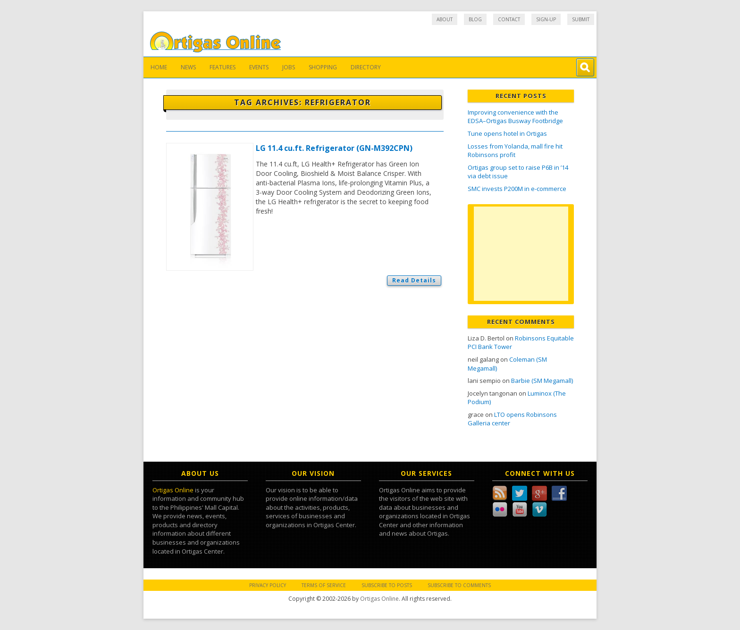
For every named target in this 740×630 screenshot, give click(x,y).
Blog (475, 19)
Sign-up (546, 19)
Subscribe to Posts (387, 585)
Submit (580, 19)
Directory (366, 67)
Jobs (288, 67)
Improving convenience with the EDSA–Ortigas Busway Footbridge (515, 116)
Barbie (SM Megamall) (542, 380)
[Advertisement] (521, 254)
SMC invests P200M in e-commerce (517, 188)
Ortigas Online (172, 490)
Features (222, 67)
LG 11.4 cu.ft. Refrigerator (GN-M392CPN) (334, 148)
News (188, 67)
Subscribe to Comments (459, 585)
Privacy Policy (267, 585)
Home (159, 67)
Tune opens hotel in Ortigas (507, 133)
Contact (509, 19)
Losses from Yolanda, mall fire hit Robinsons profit (515, 150)
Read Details (414, 280)
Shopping (323, 67)
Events (259, 67)
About (445, 19)
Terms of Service (324, 585)
